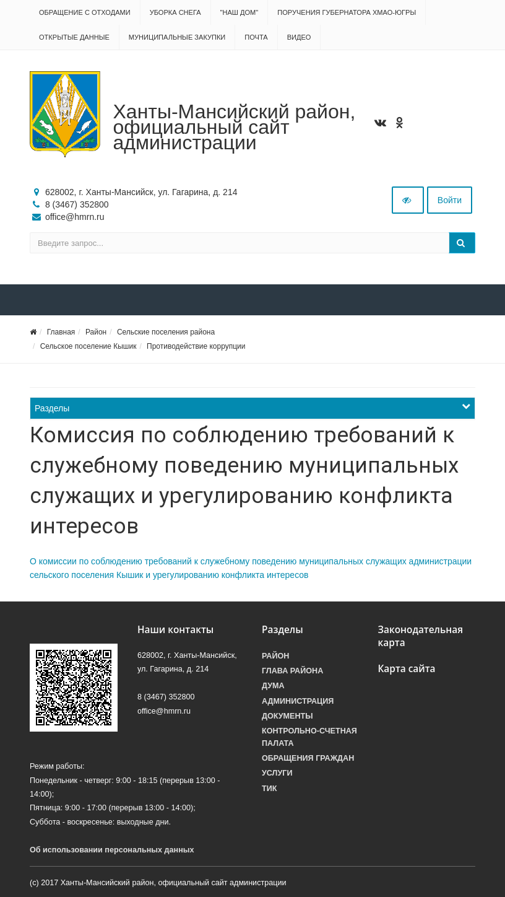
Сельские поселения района (166, 332)
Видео (299, 37)
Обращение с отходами (85, 12)
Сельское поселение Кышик (88, 346)
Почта (255, 37)
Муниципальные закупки (177, 37)
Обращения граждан (308, 758)
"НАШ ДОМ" (239, 12)
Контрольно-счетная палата (309, 737)
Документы (287, 716)
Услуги (277, 773)
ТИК (269, 788)
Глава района (292, 671)
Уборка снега (175, 12)
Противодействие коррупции (196, 346)
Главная (61, 332)
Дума (273, 685)
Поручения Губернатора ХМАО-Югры (346, 12)
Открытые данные (74, 37)
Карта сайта (407, 668)
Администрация (298, 701)
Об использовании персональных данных (112, 850)
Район (95, 332)
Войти (450, 200)
